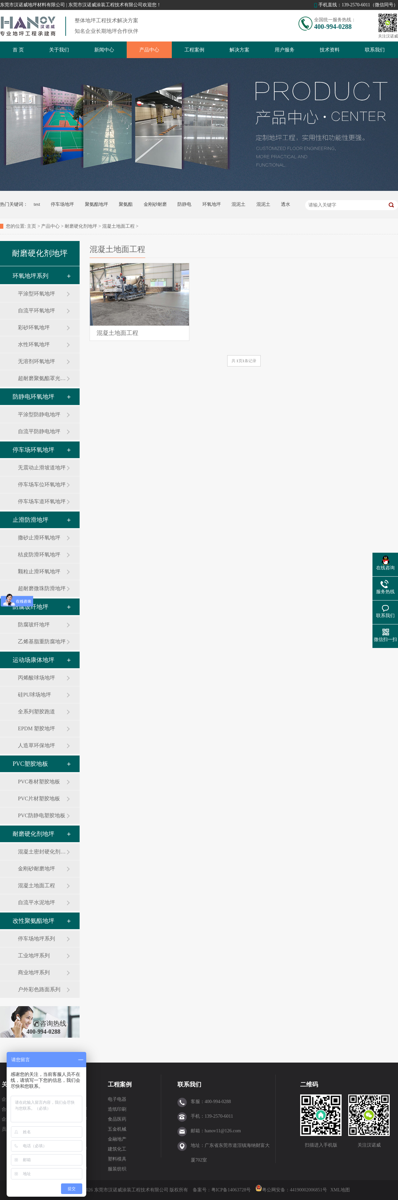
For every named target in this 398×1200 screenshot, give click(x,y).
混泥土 (238, 204)
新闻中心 (104, 49)
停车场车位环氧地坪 (42, 484)
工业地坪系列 (34, 955)
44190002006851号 (308, 1189)
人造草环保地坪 (36, 745)
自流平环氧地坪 (36, 310)
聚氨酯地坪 (96, 204)
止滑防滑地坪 (30, 520)
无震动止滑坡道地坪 (42, 467)
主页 (31, 226)
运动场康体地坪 (33, 660)
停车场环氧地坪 (33, 449)
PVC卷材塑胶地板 (39, 781)
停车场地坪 (62, 204)
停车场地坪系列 (36, 938)
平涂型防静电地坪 (39, 414)
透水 (285, 204)
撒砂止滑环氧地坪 (39, 537)
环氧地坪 (211, 204)
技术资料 (330, 49)
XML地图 (340, 1189)
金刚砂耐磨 (155, 204)
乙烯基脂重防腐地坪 (42, 641)
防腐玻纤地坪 (30, 606)
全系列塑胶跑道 (36, 711)
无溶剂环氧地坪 (36, 361)
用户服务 (285, 49)
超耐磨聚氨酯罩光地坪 (42, 378)
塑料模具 (117, 1159)
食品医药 (117, 1119)
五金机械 (117, 1129)
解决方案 (239, 49)
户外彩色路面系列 (39, 989)
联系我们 (375, 49)
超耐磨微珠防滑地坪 (42, 588)
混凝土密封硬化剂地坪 (42, 851)
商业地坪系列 (34, 972)
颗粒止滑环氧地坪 (39, 571)
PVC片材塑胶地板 (39, 798)
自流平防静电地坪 (39, 431)
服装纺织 (117, 1168)
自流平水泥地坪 (36, 902)
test (37, 204)
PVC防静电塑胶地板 (41, 815)
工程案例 (194, 49)
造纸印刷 (117, 1109)
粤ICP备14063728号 (231, 1189)
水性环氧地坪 (34, 344)
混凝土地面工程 (118, 226)
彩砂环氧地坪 (34, 327)
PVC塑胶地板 (30, 763)
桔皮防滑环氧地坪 (39, 554)
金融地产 (117, 1139)
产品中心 (149, 49)
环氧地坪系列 (30, 276)
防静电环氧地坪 (33, 396)
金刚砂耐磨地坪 (36, 868)
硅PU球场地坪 (34, 694)
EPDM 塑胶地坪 (36, 728)
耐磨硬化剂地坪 (81, 226)
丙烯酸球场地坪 (36, 677)
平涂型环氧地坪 (36, 293)
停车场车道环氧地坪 (42, 501)
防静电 (184, 204)
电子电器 (117, 1099)
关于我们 (59, 49)
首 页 (18, 49)
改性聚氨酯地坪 (33, 921)
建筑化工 (117, 1149)
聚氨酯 (126, 204)
